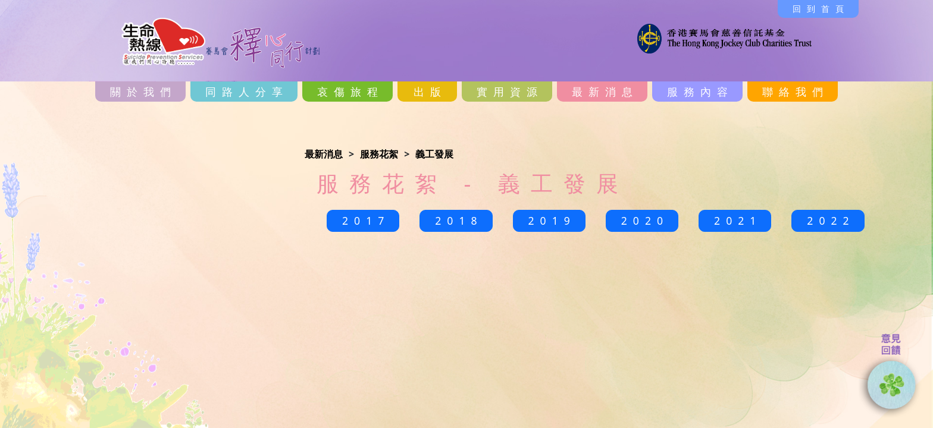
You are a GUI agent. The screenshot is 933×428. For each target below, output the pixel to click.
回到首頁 (821, 8)
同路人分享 (247, 91)
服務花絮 (379, 153)
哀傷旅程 (350, 91)
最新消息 (605, 91)
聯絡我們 (795, 91)
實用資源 (510, 91)
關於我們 (143, 91)
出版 (430, 91)
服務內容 (700, 91)
